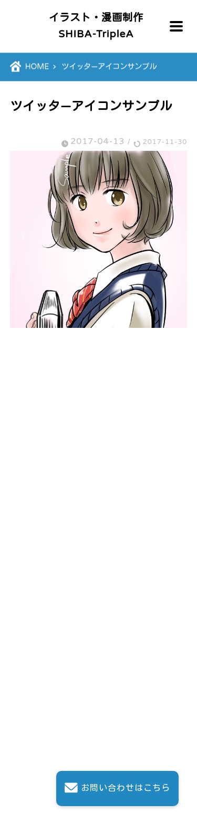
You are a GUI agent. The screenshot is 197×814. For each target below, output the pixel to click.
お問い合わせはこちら (117, 788)
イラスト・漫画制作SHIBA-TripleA (96, 26)
